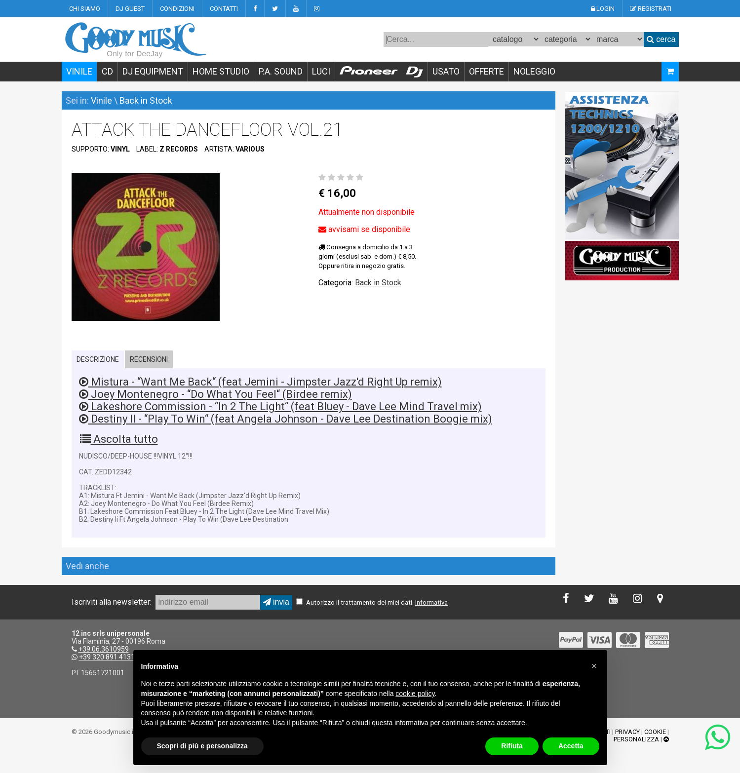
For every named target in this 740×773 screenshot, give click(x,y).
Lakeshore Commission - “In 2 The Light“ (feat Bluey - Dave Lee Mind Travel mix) (280, 406)
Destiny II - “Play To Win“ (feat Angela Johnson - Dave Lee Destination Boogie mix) (285, 419)
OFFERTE (486, 71)
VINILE (79, 71)
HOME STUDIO (221, 71)
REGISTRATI (650, 8)
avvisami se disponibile (364, 229)
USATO (446, 71)
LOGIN (603, 8)
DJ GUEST (130, 8)
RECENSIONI (149, 359)
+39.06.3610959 (103, 649)
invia (276, 602)
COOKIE (655, 731)
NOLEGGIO (534, 71)
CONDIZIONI (177, 8)
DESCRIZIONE (98, 359)
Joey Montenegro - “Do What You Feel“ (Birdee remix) (215, 394)
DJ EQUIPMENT (152, 71)
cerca (661, 39)
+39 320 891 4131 (107, 657)
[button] (594, 666)
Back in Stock (145, 100)
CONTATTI (224, 8)
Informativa (431, 602)
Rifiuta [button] (512, 746)
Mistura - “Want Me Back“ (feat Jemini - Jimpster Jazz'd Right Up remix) (260, 382)
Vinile (101, 100)
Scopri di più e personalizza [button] (202, 746)
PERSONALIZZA (636, 739)
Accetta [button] (571, 746)
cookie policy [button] (414, 693)
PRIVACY (627, 731)
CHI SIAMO (84, 8)
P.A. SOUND (281, 71)
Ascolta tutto (119, 439)
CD (107, 71)
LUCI (321, 71)
